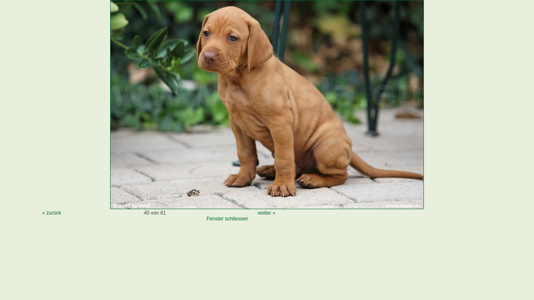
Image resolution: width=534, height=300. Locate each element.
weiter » (266, 213)
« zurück (51, 213)
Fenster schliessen (227, 219)
